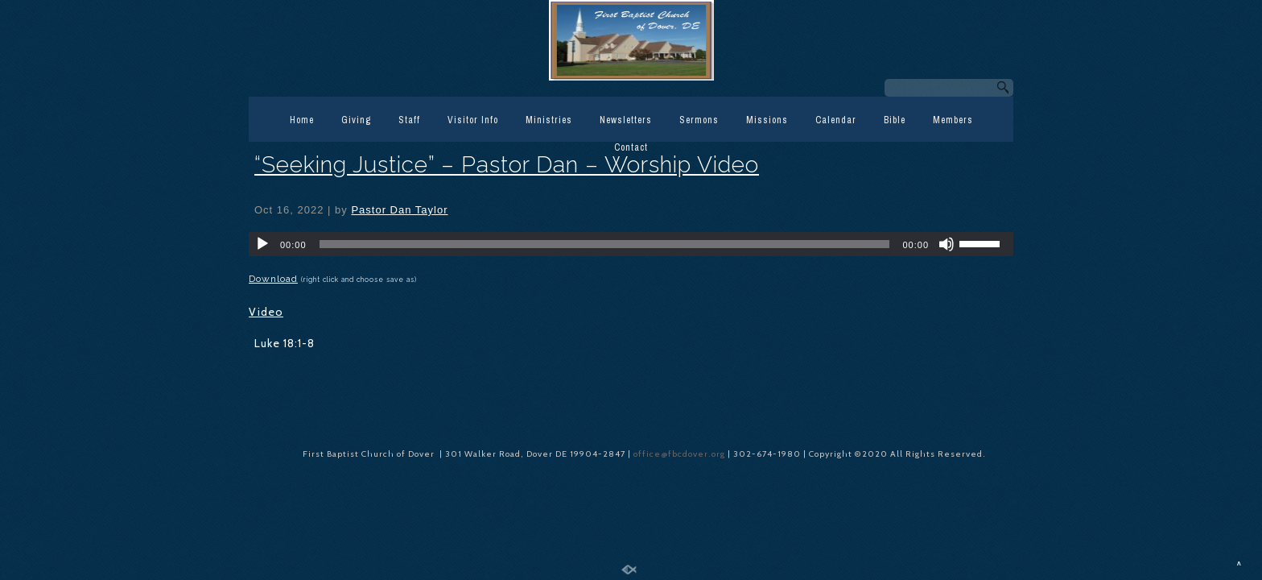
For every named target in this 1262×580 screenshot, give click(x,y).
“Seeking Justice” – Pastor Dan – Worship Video (506, 164)
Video (266, 311)
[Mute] (946, 244)
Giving (356, 120)
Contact (631, 147)
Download (273, 278)
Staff (409, 120)
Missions (767, 120)
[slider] (605, 244)
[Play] (262, 244)
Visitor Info (472, 120)
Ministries (549, 120)
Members (953, 120)
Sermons (699, 120)
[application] (631, 244)
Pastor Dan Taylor (399, 210)
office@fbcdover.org (680, 454)
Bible (894, 120)
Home (302, 120)
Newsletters (626, 120)
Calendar (835, 120)
